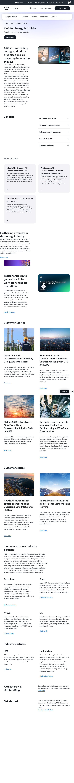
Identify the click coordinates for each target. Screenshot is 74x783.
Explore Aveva (8, 633)
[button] (62, 8)
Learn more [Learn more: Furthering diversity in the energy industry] (4, 257)
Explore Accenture (10, 605)
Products (6, 23)
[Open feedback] (72, 391)
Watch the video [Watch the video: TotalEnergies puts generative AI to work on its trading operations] (9, 312)
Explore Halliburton (46, 676)
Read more (7, 383)
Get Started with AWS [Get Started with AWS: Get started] (45, 710)
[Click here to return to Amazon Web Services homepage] (6, 9)
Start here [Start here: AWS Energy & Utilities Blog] (41, 691)
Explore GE (43, 631)
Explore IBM (8, 669)
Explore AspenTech (46, 597)
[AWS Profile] (69, 2)
